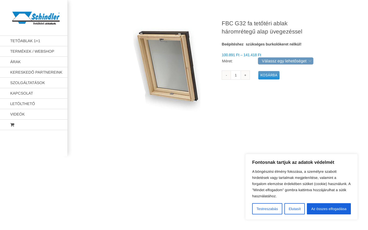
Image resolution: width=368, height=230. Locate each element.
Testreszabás (267, 209)
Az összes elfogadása (329, 209)
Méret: (227, 61)
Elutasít (295, 209)
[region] (301, 187)
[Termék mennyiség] (235, 75)
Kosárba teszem (269, 75)
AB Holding (250, 148)
